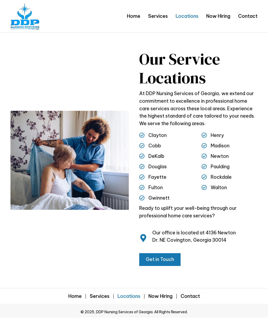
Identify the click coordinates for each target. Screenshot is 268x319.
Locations (129, 296)
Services (99, 296)
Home (75, 296)
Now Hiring (160, 296)
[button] (160, 259)
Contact (190, 296)
